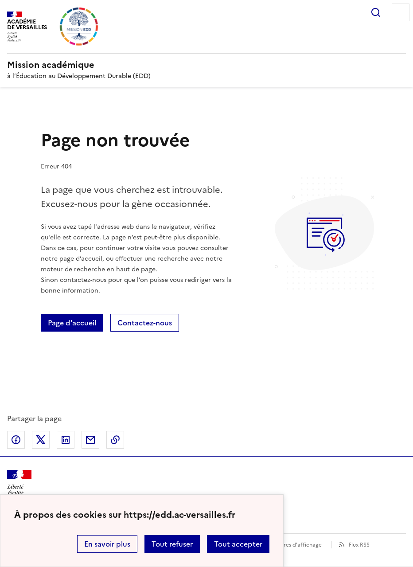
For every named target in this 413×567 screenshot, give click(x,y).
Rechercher (376, 12)
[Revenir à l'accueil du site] (19, 485)
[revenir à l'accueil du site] (206, 65)
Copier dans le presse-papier (115, 440)
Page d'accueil (72, 322)
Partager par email (90, 440)
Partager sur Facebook (16, 440)
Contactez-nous (144, 322)
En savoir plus (107, 544)
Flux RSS (359, 545)
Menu (400, 12)
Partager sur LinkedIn (65, 440)
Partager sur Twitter (41, 440)
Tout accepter (238, 544)
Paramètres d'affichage (292, 545)
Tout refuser (172, 544)
